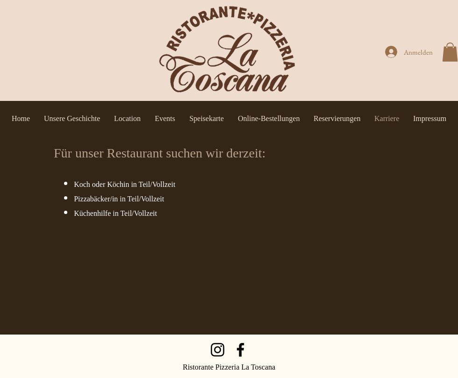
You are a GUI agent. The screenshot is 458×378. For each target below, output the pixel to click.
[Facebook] (240, 350)
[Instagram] (217, 350)
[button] (450, 52)
